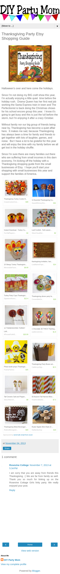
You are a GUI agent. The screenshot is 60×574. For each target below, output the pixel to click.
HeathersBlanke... (38, 400)
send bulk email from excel (23, 435)
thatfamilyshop (37, 430)
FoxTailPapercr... (10, 233)
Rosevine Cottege (19, 465)
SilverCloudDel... (38, 233)
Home (29, 545)
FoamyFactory (9, 370)
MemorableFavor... (10, 267)
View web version (30, 550)
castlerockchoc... (38, 332)
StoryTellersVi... (9, 400)
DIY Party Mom (12, 560)
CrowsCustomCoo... (11, 202)
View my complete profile (13, 564)
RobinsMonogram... (11, 430)
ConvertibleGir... (37, 299)
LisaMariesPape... (38, 264)
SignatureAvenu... (10, 298)
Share (7, 448)
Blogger (36, 571)
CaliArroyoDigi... (37, 367)
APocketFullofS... (10, 334)
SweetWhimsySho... (39, 203)
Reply (12, 490)
